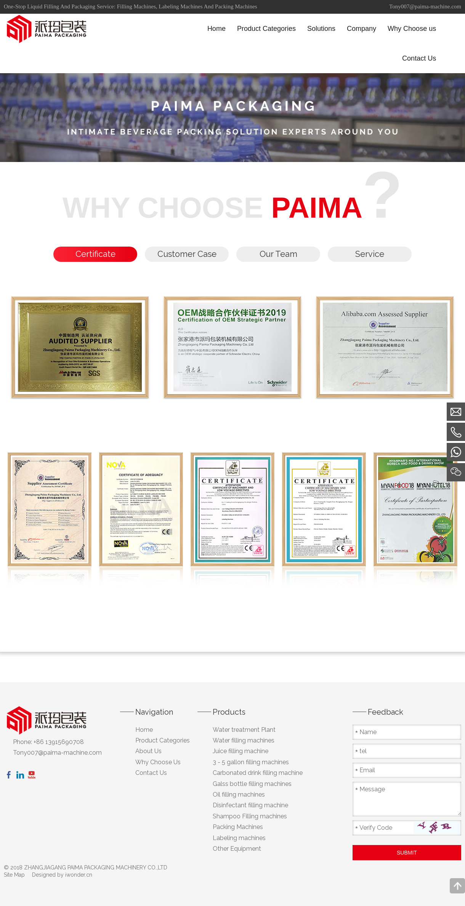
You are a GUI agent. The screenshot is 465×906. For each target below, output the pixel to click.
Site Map (14, 875)
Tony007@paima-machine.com (425, 6)
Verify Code (375, 827)
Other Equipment (237, 849)
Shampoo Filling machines (250, 816)
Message (372, 789)
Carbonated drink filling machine (258, 773)
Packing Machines (238, 827)
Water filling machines (243, 740)
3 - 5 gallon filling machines (251, 762)
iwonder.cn (78, 875)
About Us (148, 751)
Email (367, 770)
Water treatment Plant (244, 729)
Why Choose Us (158, 762)
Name (368, 732)
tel (363, 751)
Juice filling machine (240, 751)
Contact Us (151, 773)
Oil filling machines (239, 795)
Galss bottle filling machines (252, 783)
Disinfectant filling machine (250, 805)
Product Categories (162, 740)
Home (144, 729)
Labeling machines (239, 838)
